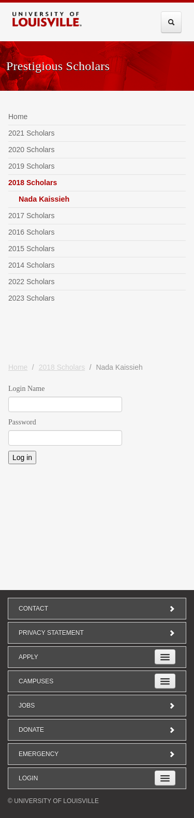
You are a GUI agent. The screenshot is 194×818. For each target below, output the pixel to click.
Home (17, 116)
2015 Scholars (31, 248)
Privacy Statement (97, 632)
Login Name (26, 388)
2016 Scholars (31, 232)
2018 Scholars (32, 182)
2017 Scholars (31, 215)
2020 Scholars (31, 149)
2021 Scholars (31, 133)
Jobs (97, 705)
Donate (97, 729)
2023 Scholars (31, 298)
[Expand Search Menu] (171, 22)
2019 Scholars (31, 166)
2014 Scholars (31, 265)
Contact (97, 608)
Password (22, 422)
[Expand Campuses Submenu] (165, 681)
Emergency (97, 754)
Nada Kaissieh (44, 199)
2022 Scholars (31, 281)
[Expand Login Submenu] (165, 778)
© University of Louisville (53, 801)
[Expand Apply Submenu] (165, 656)
